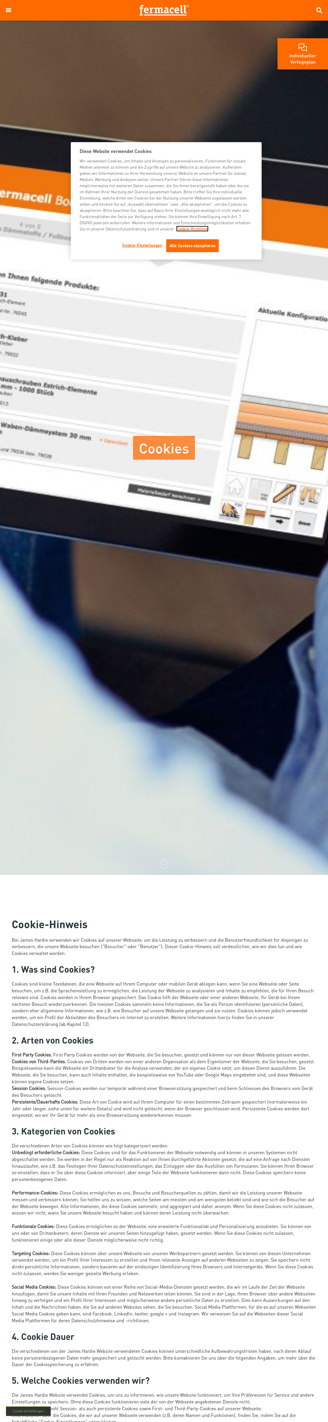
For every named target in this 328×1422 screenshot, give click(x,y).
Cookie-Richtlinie (192, 228)
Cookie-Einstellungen (28, 1411)
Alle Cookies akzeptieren (192, 245)
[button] (8, 10)
